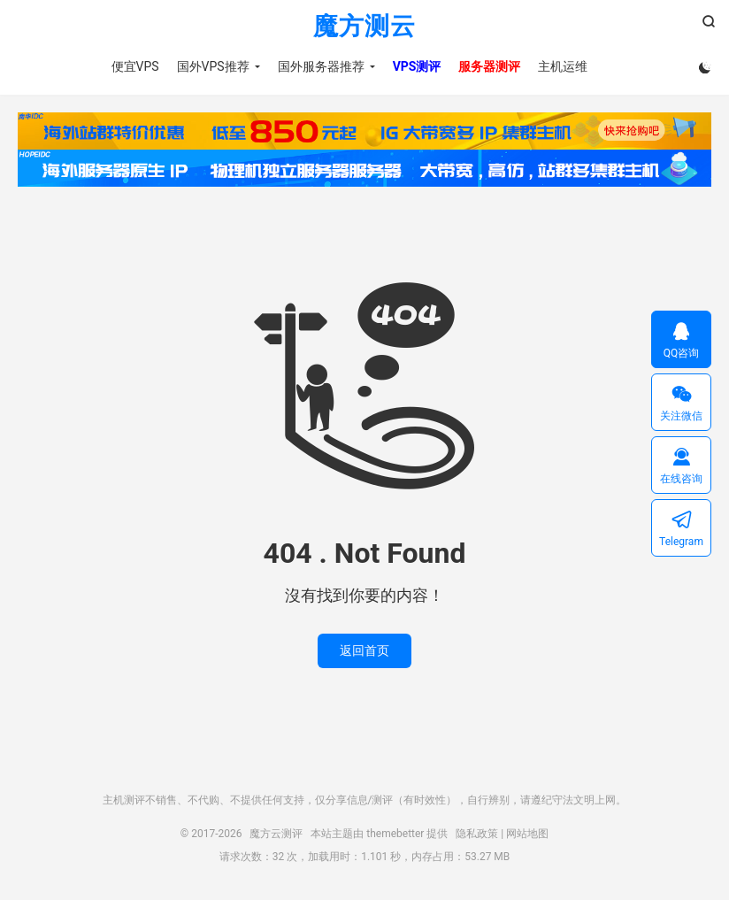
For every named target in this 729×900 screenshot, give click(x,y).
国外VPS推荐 (213, 66)
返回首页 (364, 650)
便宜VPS (135, 66)
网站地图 (527, 833)
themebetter (395, 833)
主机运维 (562, 66)
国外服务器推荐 (321, 66)
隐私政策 (477, 833)
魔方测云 (364, 27)
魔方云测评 (276, 833)
